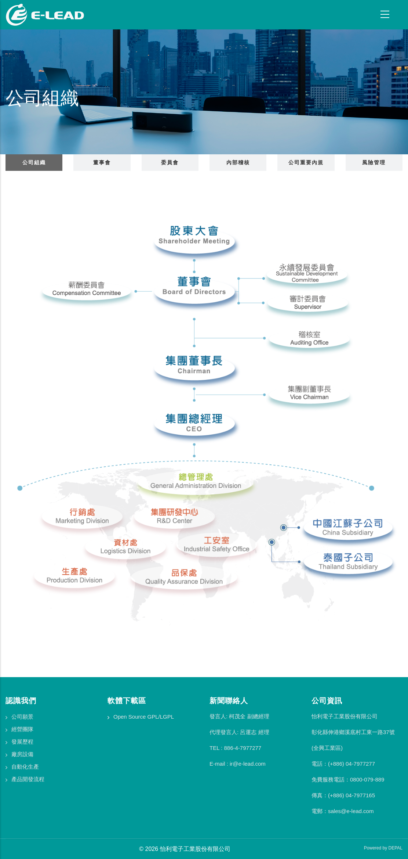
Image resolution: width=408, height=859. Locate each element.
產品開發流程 (27, 779)
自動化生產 (25, 766)
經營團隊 (22, 729)
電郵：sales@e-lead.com (343, 811)
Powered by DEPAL (383, 848)
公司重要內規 (306, 162)
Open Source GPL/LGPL (143, 717)
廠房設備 (22, 754)
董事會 (102, 162)
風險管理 (374, 162)
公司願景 (22, 717)
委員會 (170, 162)
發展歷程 (22, 741)
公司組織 (34, 162)
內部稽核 (238, 162)
